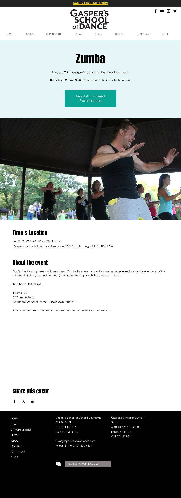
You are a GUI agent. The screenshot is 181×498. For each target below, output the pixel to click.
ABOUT (15, 440)
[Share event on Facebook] (14, 401)
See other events (90, 100)
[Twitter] (175, 11)
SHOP (14, 457)
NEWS (14, 435)
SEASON (16, 424)
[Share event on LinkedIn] (32, 401)
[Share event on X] (23, 401)
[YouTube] (162, 11)
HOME (15, 418)
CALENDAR (18, 451)
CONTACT (17, 446)
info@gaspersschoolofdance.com (75, 441)
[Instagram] (168, 11)
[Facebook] (155, 11)
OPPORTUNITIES (21, 429)
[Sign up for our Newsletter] (88, 464)
